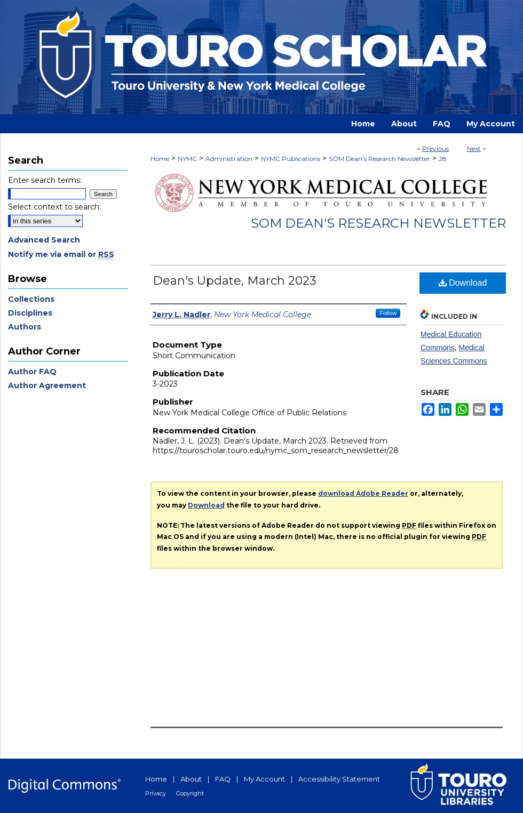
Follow (388, 313)
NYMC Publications (290, 159)
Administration (228, 159)
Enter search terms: (45, 180)
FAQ (223, 779)
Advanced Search (44, 240)
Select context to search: (54, 207)
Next (474, 148)
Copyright (190, 793)
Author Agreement (47, 385)
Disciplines (30, 313)
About (191, 779)
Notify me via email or (61, 254)
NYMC (187, 159)
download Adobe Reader (363, 493)
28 (443, 159)
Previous (435, 148)
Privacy (155, 793)
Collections (31, 299)
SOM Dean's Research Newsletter (379, 159)
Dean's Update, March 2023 (234, 280)
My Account (264, 779)
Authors (24, 327)
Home (159, 159)
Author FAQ (32, 371)
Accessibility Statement (339, 779)
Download (463, 282)
